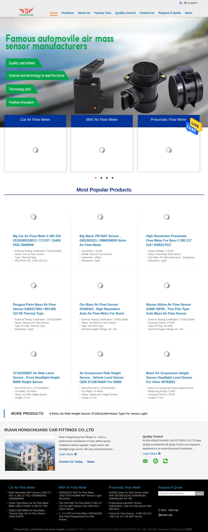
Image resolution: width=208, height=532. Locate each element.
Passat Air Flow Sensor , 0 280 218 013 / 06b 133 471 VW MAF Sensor (130, 515)
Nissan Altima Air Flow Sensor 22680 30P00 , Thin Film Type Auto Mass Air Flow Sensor (168, 309)
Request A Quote (169, 12)
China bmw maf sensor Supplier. (48, 529)
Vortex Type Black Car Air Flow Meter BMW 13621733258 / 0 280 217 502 (29, 504)
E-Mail (162, 510)
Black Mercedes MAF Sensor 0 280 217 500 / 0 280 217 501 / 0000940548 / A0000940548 (30, 495)
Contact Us (147, 12)
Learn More (68, 454)
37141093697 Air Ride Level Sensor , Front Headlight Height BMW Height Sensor (36, 377)
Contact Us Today (71, 461)
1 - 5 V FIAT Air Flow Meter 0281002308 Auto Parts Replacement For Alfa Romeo (80, 516)
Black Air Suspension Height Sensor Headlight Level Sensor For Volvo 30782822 (169, 377)
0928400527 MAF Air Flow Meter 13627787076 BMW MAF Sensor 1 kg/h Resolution (80, 495)
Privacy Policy (21, 529)
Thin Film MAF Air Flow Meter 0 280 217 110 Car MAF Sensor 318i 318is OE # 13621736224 (80, 506)
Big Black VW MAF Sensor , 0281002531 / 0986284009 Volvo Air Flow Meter (103, 240)
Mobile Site (165, 515)
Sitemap (173, 510)
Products (68, 12)
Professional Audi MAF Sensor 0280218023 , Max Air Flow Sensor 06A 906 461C (130, 506)
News (188, 12)
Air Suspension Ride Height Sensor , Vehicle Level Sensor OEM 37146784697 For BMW (102, 377)
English (193, 3)
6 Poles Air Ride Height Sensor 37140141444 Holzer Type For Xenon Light (98, 413)
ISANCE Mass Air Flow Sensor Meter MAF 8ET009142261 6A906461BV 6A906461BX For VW (129, 495)
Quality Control (125, 12)
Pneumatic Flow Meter (169, 120)
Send (199, 493)
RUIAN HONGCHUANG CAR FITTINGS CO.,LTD (49, 430)
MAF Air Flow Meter (102, 120)
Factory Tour (102, 12)
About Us (84, 12)
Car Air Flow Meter (35, 120)
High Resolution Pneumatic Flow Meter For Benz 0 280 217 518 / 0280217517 (169, 240)
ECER (188, 529)
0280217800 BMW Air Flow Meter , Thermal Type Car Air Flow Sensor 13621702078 (27, 513)
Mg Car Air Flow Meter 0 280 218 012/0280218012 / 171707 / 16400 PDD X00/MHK (37, 240)
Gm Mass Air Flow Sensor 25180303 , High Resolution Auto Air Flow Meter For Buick (102, 309)
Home (54, 12)
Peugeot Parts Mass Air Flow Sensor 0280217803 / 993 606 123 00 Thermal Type (34, 309)
